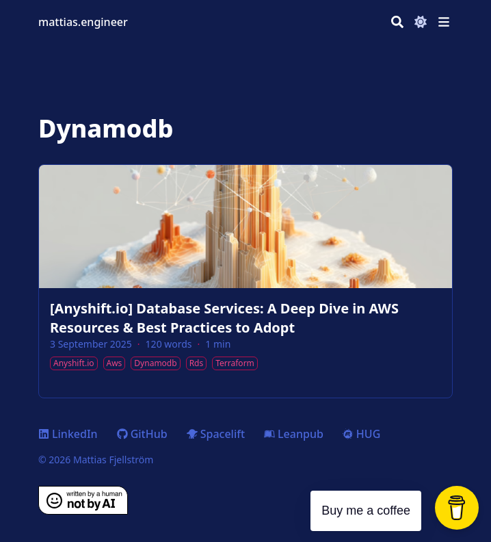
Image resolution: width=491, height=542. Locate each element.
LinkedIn (68, 433)
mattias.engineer (83, 21)
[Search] (397, 22)
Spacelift (216, 433)
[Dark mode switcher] (420, 22)
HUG (361, 433)
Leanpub (293, 433)
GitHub (142, 433)
